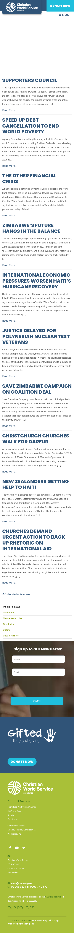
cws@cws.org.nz (21, 883)
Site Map (54, 920)
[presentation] (33, 686)
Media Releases (11, 606)
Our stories (8, 624)
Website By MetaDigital (21, 923)
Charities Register (53, 896)
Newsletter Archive (12, 618)
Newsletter (8, 612)
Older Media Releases (16, 594)
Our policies (21, 908)
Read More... (9, 110)
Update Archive (11, 635)
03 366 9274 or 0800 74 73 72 (29, 887)
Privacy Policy (39, 920)
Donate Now (60, 6)
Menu (64, 15)
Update (6, 629)
